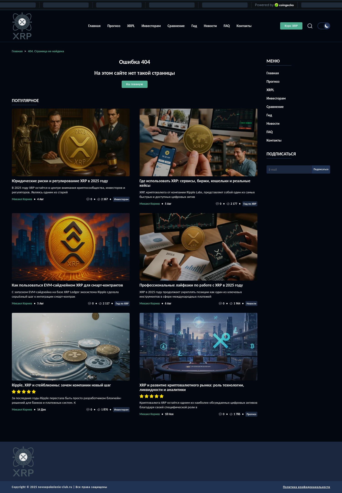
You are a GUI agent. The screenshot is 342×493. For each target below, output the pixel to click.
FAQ (227, 26)
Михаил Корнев (22, 199)
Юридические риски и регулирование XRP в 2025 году (60, 180)
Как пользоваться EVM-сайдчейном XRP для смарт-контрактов (67, 285)
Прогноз (113, 26)
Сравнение (176, 26)
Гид (194, 26)
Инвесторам (151, 26)
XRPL (131, 26)
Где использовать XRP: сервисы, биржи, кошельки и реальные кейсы (195, 183)
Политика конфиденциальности (306, 487)
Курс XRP (291, 25)
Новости (210, 26)
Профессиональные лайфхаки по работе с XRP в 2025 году (191, 285)
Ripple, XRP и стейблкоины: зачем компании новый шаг (61, 385)
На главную (134, 84)
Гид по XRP (250, 203)
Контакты (243, 26)
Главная (94, 26)
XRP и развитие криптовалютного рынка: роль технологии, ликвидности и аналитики (192, 387)
